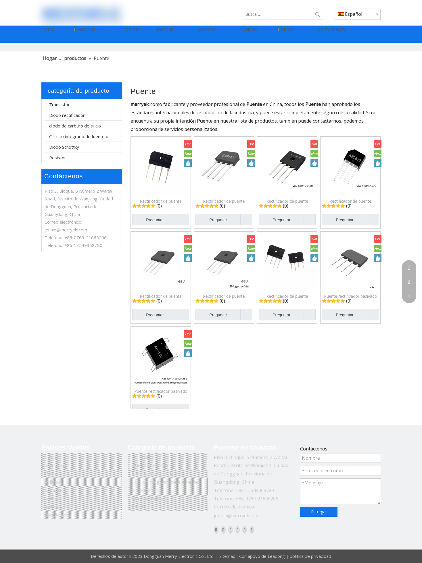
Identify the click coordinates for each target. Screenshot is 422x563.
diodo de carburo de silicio (75, 126)
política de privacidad (310, 556)
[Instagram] (244, 530)
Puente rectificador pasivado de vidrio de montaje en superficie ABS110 (160, 391)
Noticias (53, 507)
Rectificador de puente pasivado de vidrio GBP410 (224, 201)
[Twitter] (230, 530)
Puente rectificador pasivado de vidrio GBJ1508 (350, 296)
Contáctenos (58, 515)
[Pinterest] (252, 530)
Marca (51, 474)
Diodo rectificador (67, 115)
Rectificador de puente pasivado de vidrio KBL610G (350, 201)
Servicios (53, 490)
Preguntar (148, 219)
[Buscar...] (277, 14)
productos (55, 465)
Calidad (52, 499)
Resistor (57, 157)
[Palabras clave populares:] (317, 14)
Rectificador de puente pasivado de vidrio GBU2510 (224, 296)
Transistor (59, 104)
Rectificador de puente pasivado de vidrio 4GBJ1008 (160, 201)
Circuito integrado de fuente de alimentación (85, 136)
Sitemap (227, 556)
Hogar (51, 457)
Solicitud (53, 482)
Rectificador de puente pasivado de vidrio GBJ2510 (287, 296)
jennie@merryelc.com (66, 230)
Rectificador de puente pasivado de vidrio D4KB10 (287, 201)
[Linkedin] (223, 530)
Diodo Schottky (64, 147)
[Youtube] (237, 530)
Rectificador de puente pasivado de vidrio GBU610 (161, 296)
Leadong (276, 556)
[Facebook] (216, 530)
